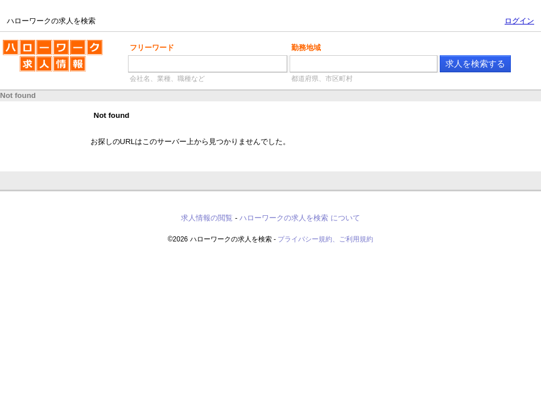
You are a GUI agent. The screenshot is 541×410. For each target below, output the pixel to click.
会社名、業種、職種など (167, 79)
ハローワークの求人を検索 (52, 60)
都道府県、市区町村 (322, 79)
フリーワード (152, 47)
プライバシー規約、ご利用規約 (325, 239)
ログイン (519, 21)
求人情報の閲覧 (207, 218)
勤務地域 (306, 47)
